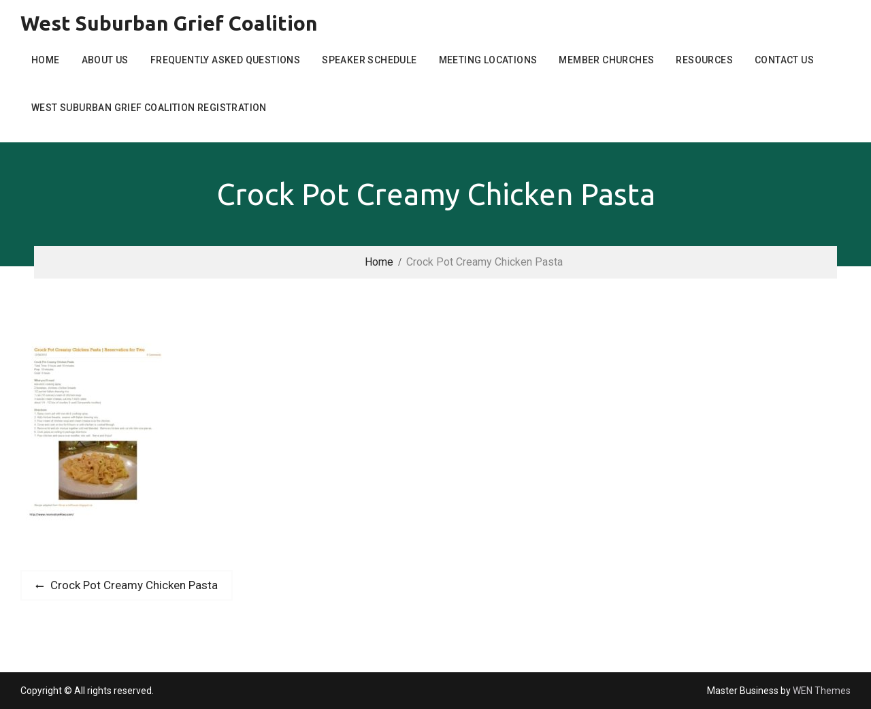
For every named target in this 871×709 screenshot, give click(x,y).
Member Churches (606, 59)
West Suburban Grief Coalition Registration (149, 107)
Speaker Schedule (369, 59)
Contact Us (784, 59)
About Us (105, 59)
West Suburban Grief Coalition (169, 23)
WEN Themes (822, 690)
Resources (704, 59)
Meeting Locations (488, 59)
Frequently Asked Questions (225, 59)
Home (45, 59)
